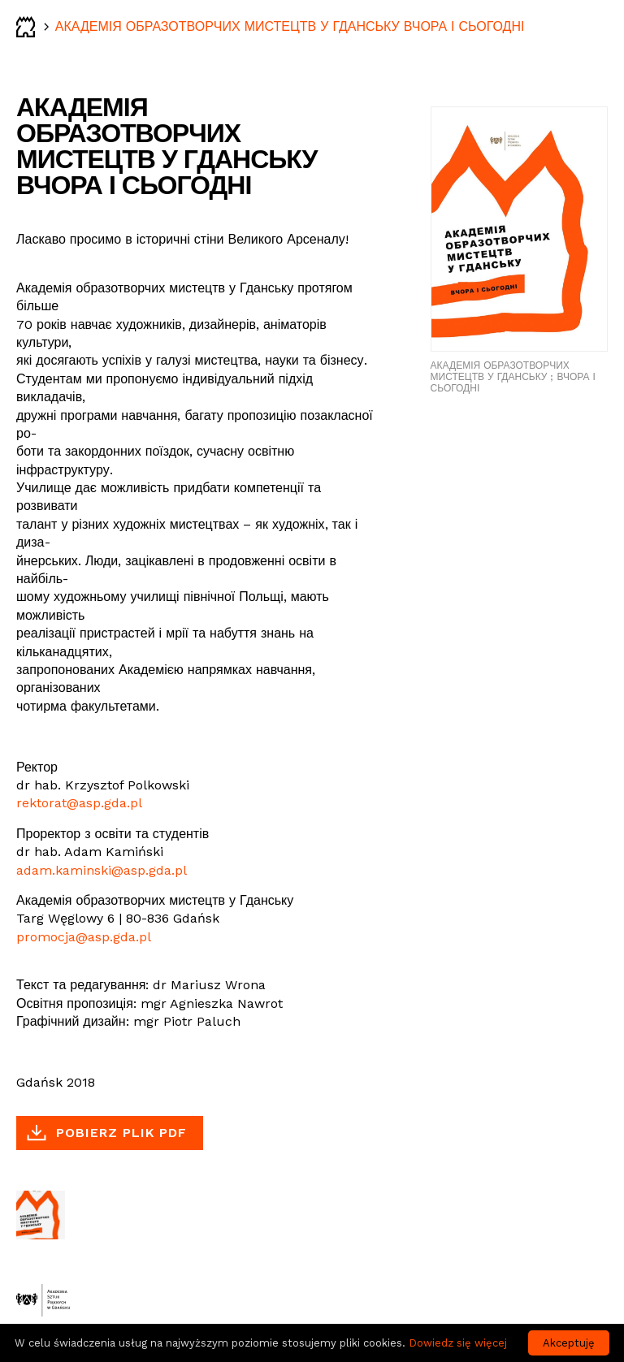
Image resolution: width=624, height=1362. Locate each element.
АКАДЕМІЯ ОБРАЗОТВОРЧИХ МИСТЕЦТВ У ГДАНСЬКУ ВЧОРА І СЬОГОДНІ (290, 26)
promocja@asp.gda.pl (83, 937)
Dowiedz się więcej (458, 1343)
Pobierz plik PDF (121, 1132)
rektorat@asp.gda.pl (79, 803)
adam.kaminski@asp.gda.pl (101, 870)
